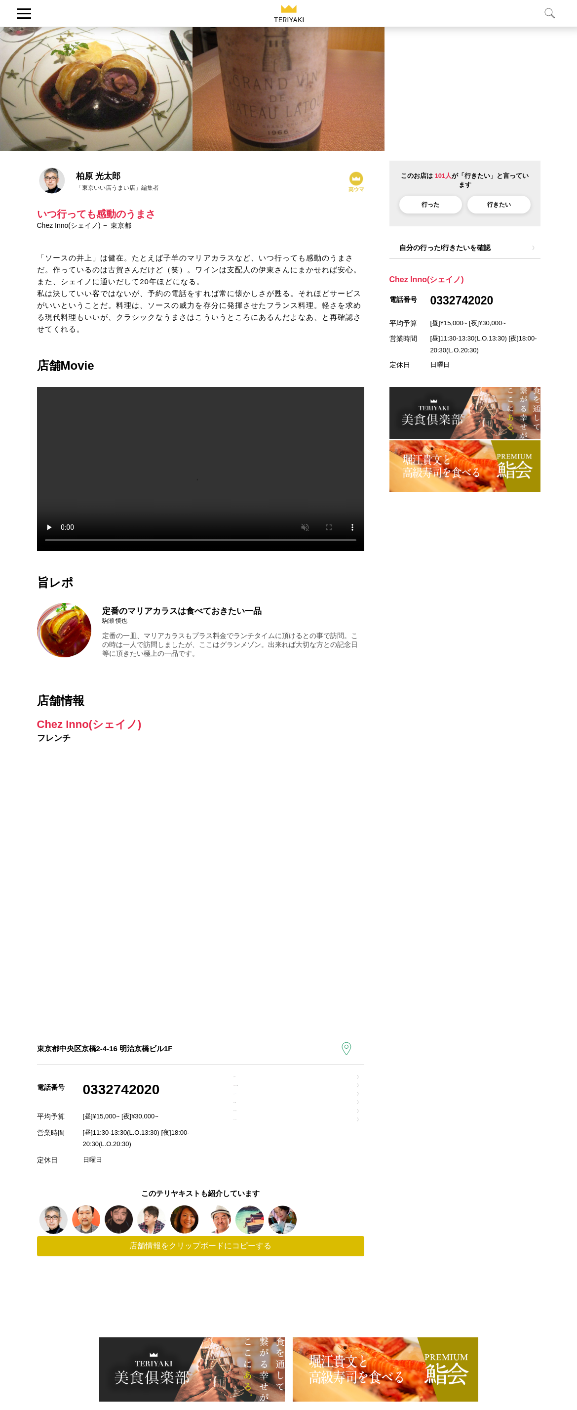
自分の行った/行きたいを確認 (445, 248)
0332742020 (121, 1089)
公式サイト (258, 1084)
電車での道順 (262, 1177)
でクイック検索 (279, 1107)
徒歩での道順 (262, 1200)
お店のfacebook (267, 1130)
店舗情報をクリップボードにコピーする (200, 1291)
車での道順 (258, 1154)
